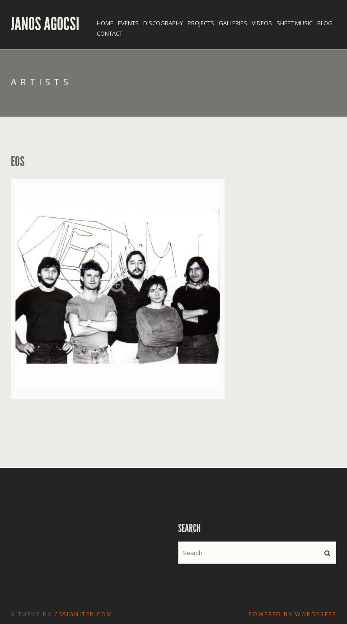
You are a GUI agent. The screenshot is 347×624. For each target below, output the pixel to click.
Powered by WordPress (292, 614)
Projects (201, 23)
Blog (325, 23)
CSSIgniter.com (83, 614)
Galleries (233, 23)
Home (105, 23)
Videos (262, 23)
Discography (163, 23)
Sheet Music (295, 23)
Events (128, 23)
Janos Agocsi (45, 24)
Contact (109, 33)
